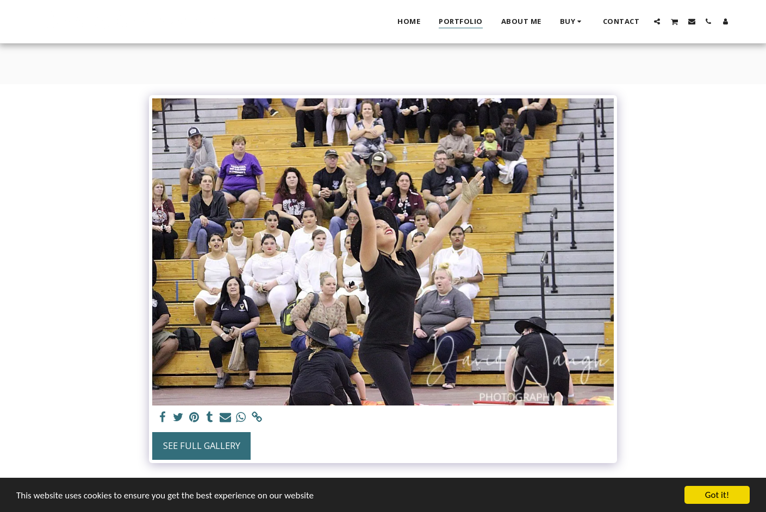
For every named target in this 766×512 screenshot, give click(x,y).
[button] (657, 21)
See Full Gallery (201, 445)
